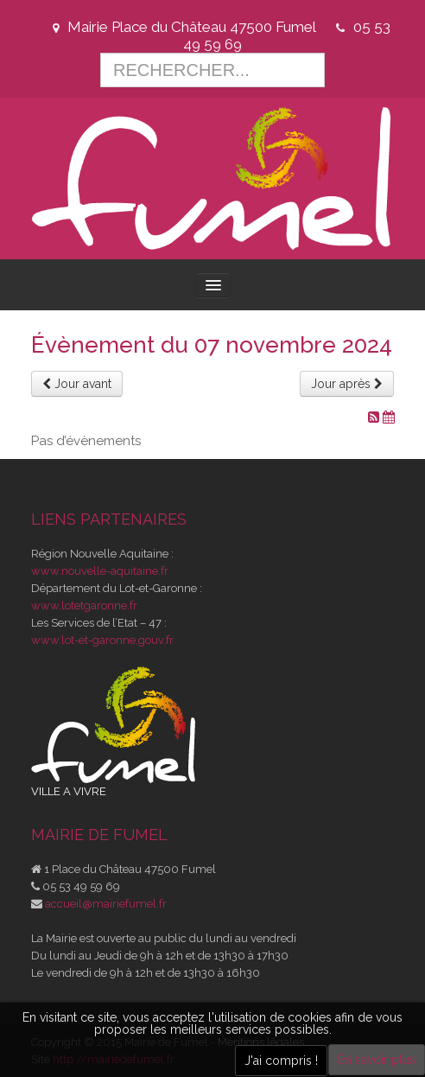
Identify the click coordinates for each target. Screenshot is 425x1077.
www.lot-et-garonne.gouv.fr (102, 640)
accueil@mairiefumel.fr (106, 903)
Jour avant (76, 384)
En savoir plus (376, 1060)
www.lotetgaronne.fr (84, 605)
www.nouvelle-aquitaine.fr (99, 570)
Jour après (347, 384)
